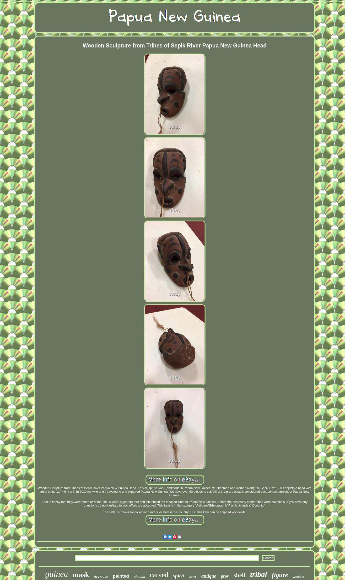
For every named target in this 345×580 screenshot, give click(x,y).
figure (280, 575)
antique (208, 576)
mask (81, 575)
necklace (101, 576)
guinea (56, 574)
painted (121, 576)
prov (225, 576)
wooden (298, 577)
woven (193, 577)
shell (239, 575)
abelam (139, 577)
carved (159, 575)
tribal (258, 574)
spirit (178, 576)
